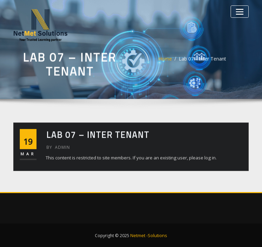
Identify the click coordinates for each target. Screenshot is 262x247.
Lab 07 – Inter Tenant (202, 61)
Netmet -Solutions (148, 234)
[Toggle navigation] (240, 11)
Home (167, 61)
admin (57, 151)
